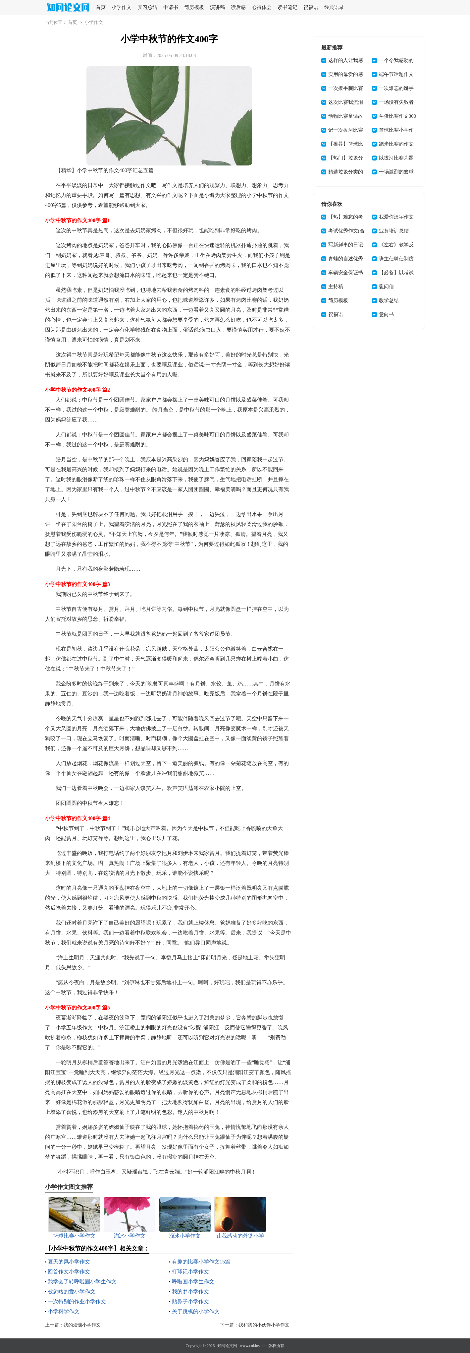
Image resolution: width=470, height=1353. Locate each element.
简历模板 (194, 7)
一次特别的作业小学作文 (77, 1301)
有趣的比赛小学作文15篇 (201, 1261)
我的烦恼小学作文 (82, 1324)
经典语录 (334, 7)
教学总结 (389, 300)
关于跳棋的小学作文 (196, 1311)
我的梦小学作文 (190, 1291)
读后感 (238, 7)
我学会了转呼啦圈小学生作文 (82, 1281)
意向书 (386, 314)
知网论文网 (227, 1345)
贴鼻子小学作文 (190, 1301)
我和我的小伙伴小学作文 (263, 1324)
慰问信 (386, 286)
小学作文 (121, 7)
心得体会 (262, 7)
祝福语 (310, 7)
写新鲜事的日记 (345, 244)
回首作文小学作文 (69, 1271)
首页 (101, 7)
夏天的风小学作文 (69, 1261)
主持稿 (335, 286)
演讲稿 (217, 7)
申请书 (170, 7)
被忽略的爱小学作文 (71, 1291)
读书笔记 (287, 7)
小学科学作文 (63, 1311)
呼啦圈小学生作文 (193, 1281)
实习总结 (147, 7)
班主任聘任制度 (396, 258)
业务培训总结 (394, 230)
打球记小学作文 (190, 1271)
